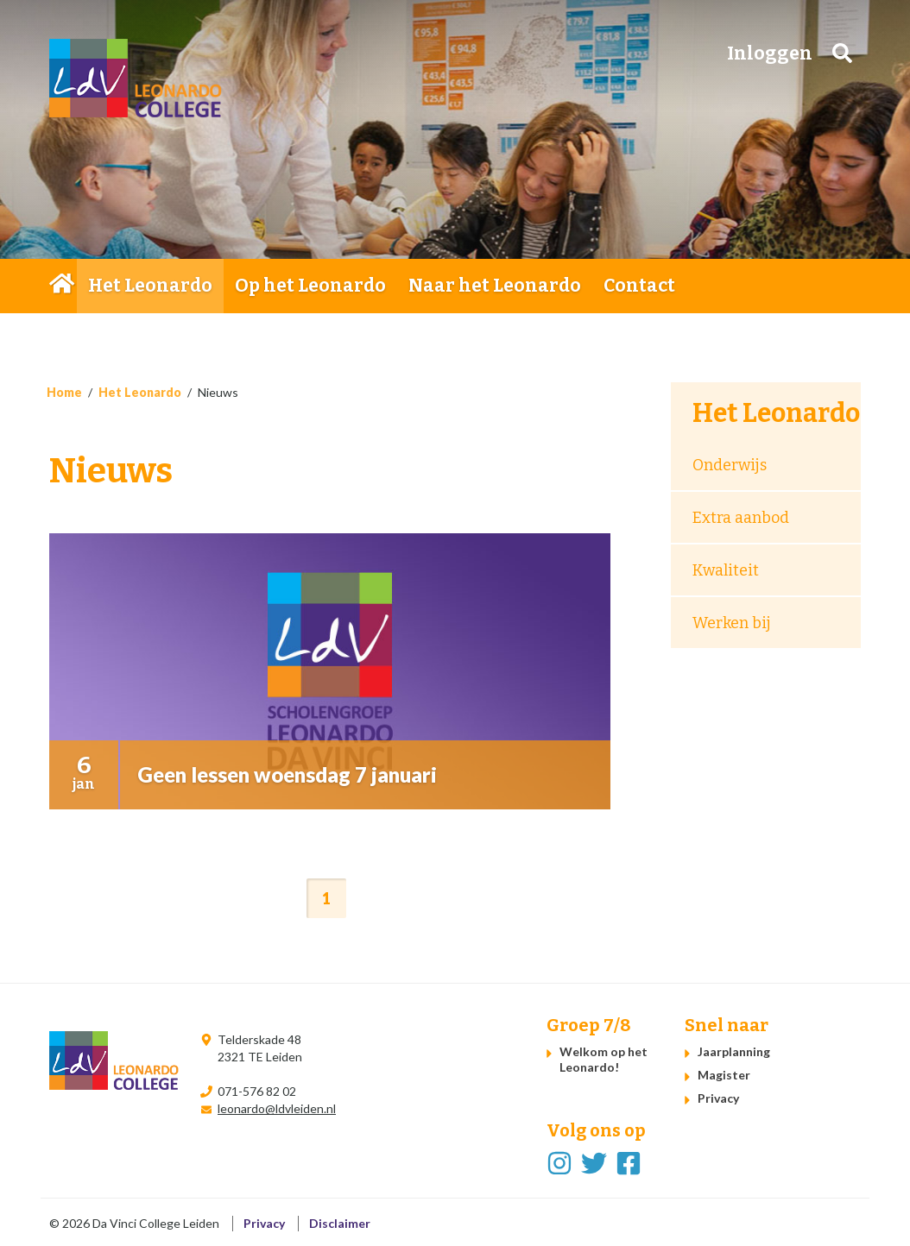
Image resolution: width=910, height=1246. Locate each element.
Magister (724, 1074)
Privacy (718, 1098)
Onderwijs (729, 465)
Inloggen (769, 53)
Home (63, 286)
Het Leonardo (150, 285)
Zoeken (842, 53)
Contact (639, 285)
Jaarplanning (734, 1051)
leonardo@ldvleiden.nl (277, 1108)
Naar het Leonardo (494, 285)
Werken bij (731, 623)
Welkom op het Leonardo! (603, 1059)
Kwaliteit (725, 570)
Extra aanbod (740, 517)
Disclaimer (339, 1223)
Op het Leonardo (310, 285)
